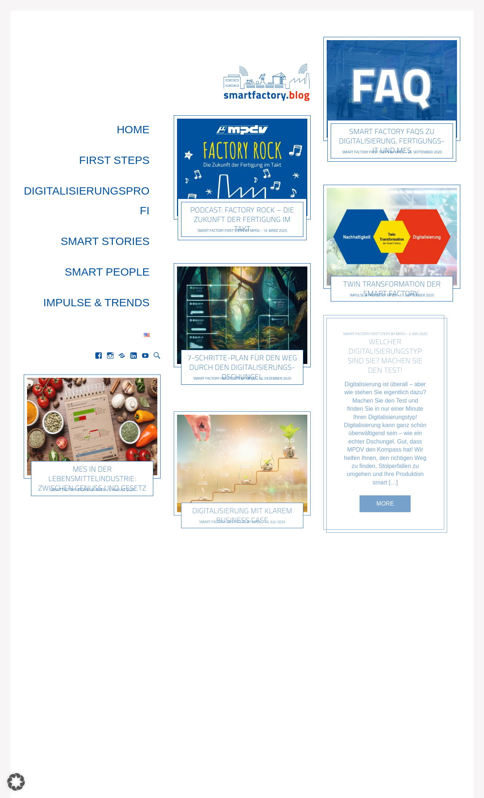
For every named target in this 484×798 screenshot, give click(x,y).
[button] (16, 782)
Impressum (388, 776)
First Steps (125, 137)
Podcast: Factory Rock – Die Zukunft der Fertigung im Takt (242, 219)
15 (272, 715)
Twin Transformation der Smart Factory (392, 289)
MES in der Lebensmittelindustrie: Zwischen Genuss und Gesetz (92, 354)
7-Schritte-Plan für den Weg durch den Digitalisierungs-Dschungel (242, 367)
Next (299, 715)
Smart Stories (116, 168)
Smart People (118, 184)
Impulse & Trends (107, 200)
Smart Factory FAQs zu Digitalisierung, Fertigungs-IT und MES (392, 141)
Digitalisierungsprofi (93, 153)
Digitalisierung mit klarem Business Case (242, 515)
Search (157, 231)
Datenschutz (435, 776)
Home (144, 121)
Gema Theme (40, 776)
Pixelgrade (77, 776)
